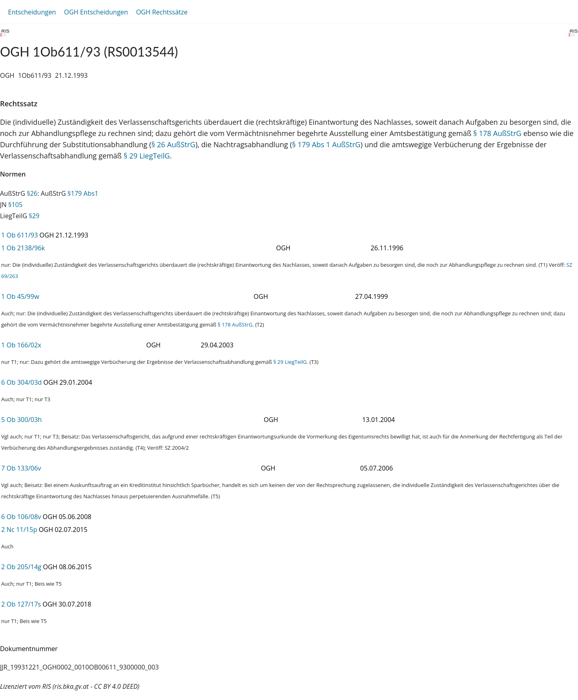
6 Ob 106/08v (21, 516)
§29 (34, 215)
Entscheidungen (32, 12)
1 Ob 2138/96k (23, 247)
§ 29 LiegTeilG (147, 155)
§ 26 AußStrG (173, 144)
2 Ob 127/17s (21, 604)
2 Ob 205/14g (21, 566)
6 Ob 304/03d (21, 382)
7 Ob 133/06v (21, 468)
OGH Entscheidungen (96, 12)
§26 (32, 193)
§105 (15, 204)
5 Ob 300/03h (21, 419)
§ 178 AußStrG (497, 133)
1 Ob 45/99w (20, 296)
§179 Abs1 (82, 193)
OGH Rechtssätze (161, 12)
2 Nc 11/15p (19, 529)
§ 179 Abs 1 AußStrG (326, 144)
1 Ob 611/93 (19, 235)
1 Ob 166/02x (21, 345)
